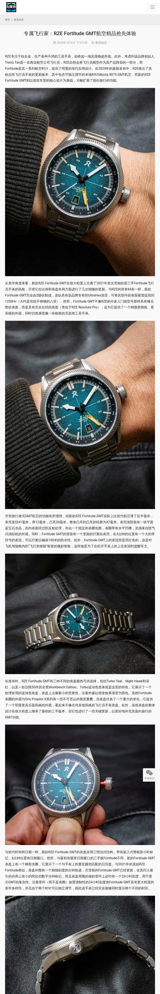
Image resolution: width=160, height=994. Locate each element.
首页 (7, 19)
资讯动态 (101, 42)
